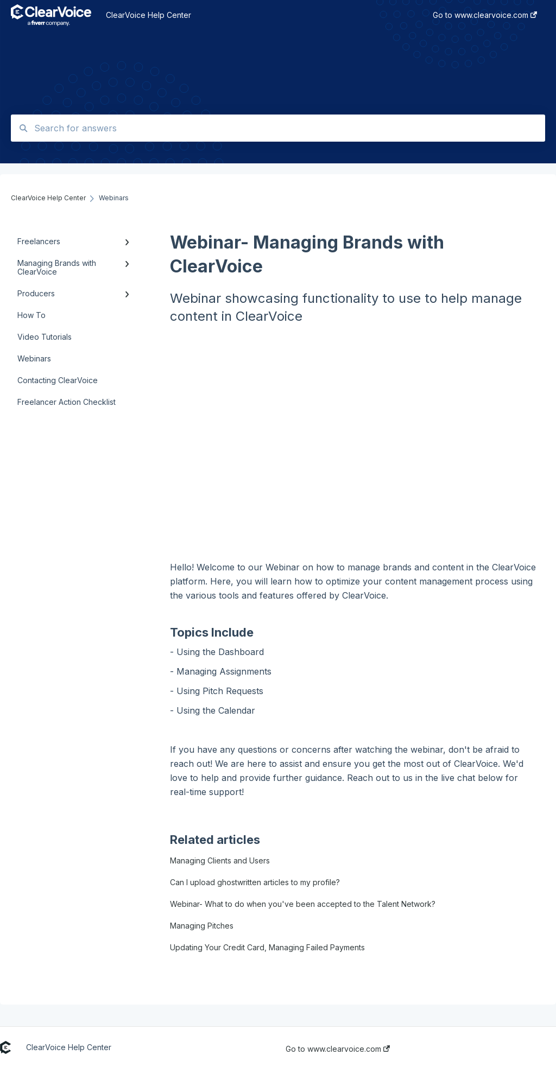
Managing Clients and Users (220, 860)
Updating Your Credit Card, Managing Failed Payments (267, 947)
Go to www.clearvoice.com (338, 1049)
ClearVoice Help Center (148, 15)
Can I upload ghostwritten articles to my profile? (255, 882)
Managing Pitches (201, 925)
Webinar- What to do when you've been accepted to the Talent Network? (302, 904)
